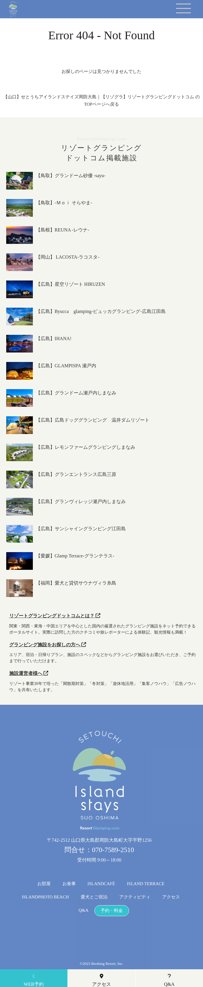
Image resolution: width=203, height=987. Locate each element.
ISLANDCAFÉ (101, 884)
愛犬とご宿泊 (94, 897)
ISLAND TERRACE (146, 884)
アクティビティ (134, 897)
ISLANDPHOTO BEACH (45, 897)
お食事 (69, 884)
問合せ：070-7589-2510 (99, 850)
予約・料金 (112, 910)
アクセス (171, 897)
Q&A (83, 910)
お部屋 (44, 884)
